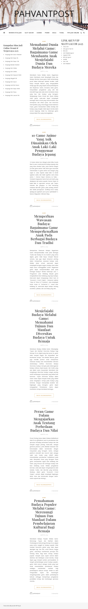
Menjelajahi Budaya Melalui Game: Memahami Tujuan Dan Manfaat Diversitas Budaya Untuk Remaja (44, 325)
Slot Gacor (14, 82)
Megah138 (14, 78)
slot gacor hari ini (68, 49)
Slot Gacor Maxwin (16, 54)
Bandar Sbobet (15, 65)
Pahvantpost (44, 13)
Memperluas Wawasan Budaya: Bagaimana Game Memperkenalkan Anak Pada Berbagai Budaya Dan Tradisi (44, 229)
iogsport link (66, 55)
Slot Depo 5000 (15, 88)
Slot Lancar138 (15, 95)
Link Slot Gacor (15, 85)
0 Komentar (55, 125)
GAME (44, 41)
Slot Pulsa (13, 92)
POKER (47, 33)
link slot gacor (67, 57)
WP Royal (18, 606)
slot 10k (65, 61)
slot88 (65, 59)
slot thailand (66, 63)
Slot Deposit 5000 (16, 75)
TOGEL (61, 33)
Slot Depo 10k (15, 61)
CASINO (39, 33)
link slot (65, 51)
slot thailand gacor (68, 53)
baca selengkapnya (44, 119)
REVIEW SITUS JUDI (15, 33)
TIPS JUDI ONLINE (73, 33)
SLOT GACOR (29, 33)
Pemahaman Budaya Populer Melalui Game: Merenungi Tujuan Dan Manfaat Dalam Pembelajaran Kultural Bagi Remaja (44, 515)
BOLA (54, 33)
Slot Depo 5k (14, 58)
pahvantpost (36, 125)
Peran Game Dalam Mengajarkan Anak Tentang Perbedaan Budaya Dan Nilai (44, 421)
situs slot (66, 46)
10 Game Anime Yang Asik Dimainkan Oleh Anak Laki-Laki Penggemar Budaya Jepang (44, 144)
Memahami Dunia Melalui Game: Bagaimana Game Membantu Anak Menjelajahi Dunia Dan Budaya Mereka (44, 55)
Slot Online (14, 68)
